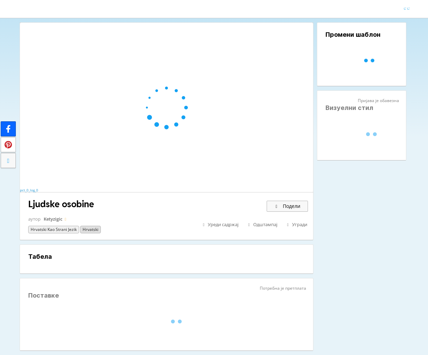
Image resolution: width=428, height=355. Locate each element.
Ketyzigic (53, 219)
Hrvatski (90, 229)
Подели (287, 206)
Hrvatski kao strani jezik (54, 229)
